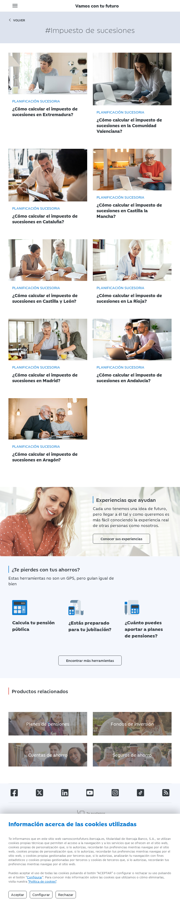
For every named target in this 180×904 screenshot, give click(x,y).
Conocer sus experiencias (121, 538)
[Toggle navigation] (15, 6)
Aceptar (17, 894)
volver (16, 20)
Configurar (34, 877)
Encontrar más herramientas (90, 660)
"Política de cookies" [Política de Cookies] (42, 881)
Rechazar (65, 894)
